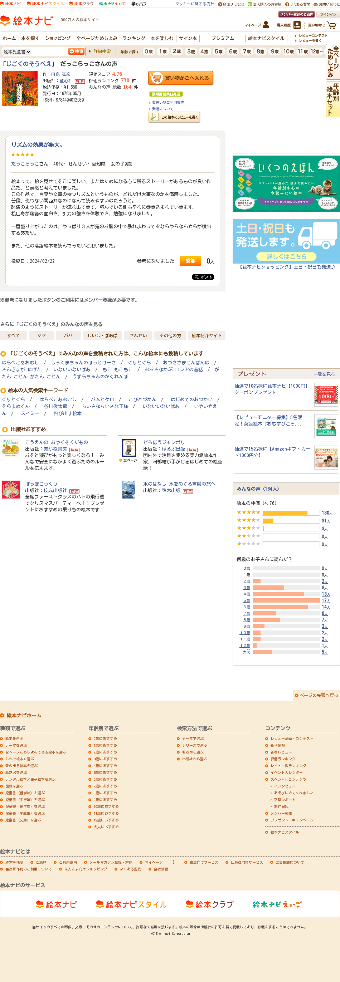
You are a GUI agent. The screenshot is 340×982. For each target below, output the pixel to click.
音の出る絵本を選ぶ (21, 765)
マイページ (154, 862)
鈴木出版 (171, 490)
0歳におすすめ (105, 738)
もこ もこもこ (117, 369)
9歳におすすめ (105, 799)
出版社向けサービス (247, 862)
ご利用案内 (68, 862)
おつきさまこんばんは (186, 362)
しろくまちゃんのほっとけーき (83, 362)
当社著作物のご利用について (28, 869)
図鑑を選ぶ (14, 786)
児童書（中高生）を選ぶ (25, 813)
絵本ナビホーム (24, 715)
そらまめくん (16, 406)
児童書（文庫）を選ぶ (23, 820)
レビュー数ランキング (288, 765)
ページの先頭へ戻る (319, 695)
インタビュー (285, 786)
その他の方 (170, 335)
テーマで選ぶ (193, 738)
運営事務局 (14, 862)
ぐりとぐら (139, 362)
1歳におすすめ (105, 745)
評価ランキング (283, 759)
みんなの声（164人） (259, 488)
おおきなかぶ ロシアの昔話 (174, 369)
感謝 (190, 261)
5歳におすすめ (105, 772)
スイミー (30, 413)
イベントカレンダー (287, 772)
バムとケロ (102, 399)
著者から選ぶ (193, 752)
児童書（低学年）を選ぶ (25, 793)
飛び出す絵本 (68, 413)
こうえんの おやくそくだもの (56, 442)
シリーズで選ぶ (194, 745)
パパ (68, 335)
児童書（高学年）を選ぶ (25, 806)
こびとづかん (142, 399)
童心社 (66, 80)
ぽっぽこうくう (41, 483)
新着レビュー (281, 752)
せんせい (138, 335)
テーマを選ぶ (16, 745)
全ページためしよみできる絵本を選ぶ (35, 752)
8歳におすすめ (105, 793)
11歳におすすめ (106, 813)
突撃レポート (285, 799)
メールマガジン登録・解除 (110, 862)
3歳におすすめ (105, 759)
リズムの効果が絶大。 (38, 145)
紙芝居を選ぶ (16, 772)
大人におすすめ (106, 827)
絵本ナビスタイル (285, 832)
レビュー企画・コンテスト (292, 738)
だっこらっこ (25, 163)
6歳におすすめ (105, 779)
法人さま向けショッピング (85, 869)
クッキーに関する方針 (194, 4)
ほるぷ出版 (173, 448)
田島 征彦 (61, 74)
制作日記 (281, 806)
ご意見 (41, 862)
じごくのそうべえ (29, 64)
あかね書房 (55, 448)
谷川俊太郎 (55, 406)
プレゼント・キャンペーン (292, 820)
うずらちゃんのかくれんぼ (100, 376)
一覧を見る (324, 374)
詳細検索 (102, 51)
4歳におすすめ (105, 765)
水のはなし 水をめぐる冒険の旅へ (179, 483)
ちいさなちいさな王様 (105, 406)
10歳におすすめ (106, 806)
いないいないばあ (72, 369)
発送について (163, 109)
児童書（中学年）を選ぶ (25, 799)
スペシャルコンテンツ (288, 779)
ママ (41, 335)
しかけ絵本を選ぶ (19, 759)
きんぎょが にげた (22, 369)
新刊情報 (278, 745)
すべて (13, 335)
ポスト (204, 277)
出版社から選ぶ (194, 759)
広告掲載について (290, 862)
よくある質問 (130, 869)
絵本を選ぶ (14, 738)
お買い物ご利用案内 (168, 102)
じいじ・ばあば (102, 335)
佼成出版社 (55, 490)
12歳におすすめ (106, 820)
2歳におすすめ (105, 752)
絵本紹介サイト (207, 335)
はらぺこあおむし (20, 362)
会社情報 (161, 869)
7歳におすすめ (105, 786)
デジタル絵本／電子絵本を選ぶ (30, 779)
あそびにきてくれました (294, 793)
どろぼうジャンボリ (164, 442)
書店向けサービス (204, 862)
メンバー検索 (281, 813)
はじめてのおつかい (192, 399)
